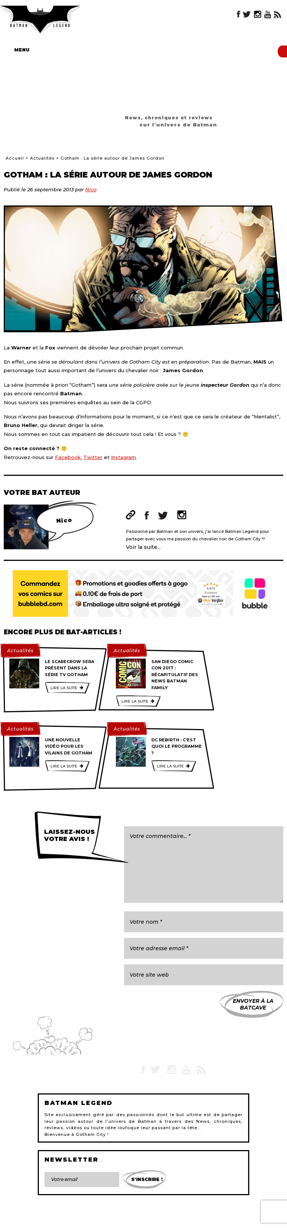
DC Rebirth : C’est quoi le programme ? (176, 746)
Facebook (68, 457)
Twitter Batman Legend (247, 14)
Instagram (123, 457)
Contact (52, 1218)
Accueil (15, 158)
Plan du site (119, 1218)
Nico (90, 189)
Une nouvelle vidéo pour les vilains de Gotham (68, 746)
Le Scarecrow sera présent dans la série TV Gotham (69, 668)
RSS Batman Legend (277, 14)
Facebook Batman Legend (238, 14)
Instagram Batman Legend (257, 14)
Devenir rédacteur (179, 1218)
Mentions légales (83, 1218)
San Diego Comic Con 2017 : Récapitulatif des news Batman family (174, 674)
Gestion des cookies (223, 1218)
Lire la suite (63, 687)
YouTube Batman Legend (267, 14)
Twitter (92, 457)
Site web (130, 514)
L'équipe (145, 1218)
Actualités (42, 158)
